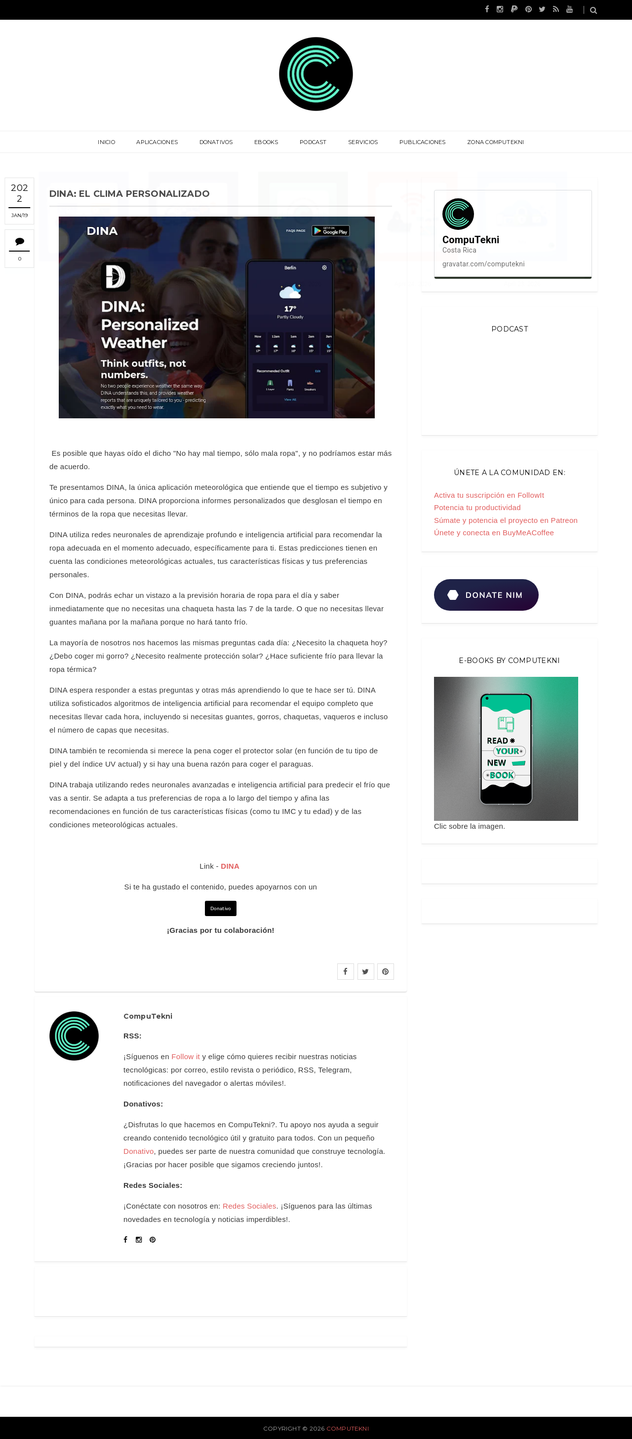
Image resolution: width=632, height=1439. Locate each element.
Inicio (112, 142)
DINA (230, 866)
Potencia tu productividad (477, 507)
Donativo (221, 908)
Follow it (185, 1056)
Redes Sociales (249, 1206)
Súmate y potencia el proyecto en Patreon (506, 520)
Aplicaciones (161, 142)
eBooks (267, 142)
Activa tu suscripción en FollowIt (489, 495)
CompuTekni (347, 1428)
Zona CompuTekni (489, 142)
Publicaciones (418, 142)
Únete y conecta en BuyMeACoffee (494, 532)
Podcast (312, 142)
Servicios (360, 142)
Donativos (219, 142)
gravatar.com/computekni (483, 264)
